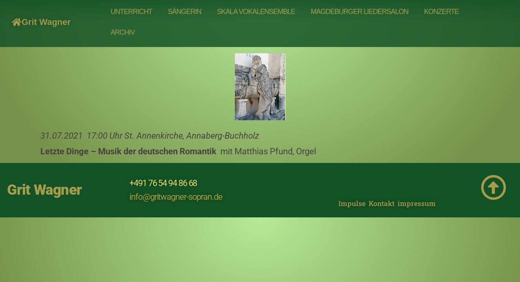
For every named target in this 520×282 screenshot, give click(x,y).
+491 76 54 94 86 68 (163, 183)
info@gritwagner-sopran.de (175, 197)
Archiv (123, 28)
